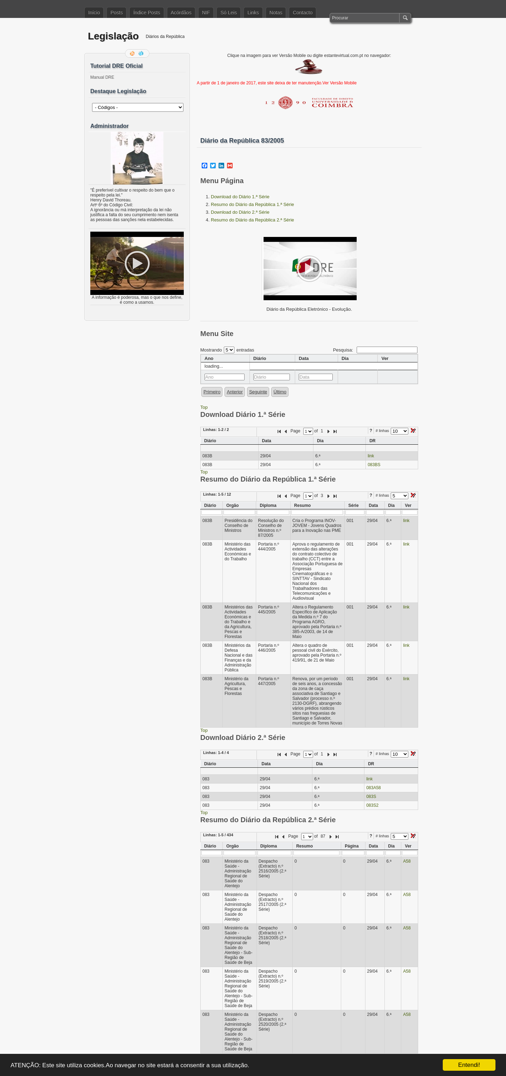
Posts (116, 12)
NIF (206, 12)
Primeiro (211, 391)
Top (204, 407)
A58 (406, 861)
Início (94, 12)
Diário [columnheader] (259, 358)
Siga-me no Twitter (141, 53)
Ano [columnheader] (209, 358)
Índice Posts (146, 12)
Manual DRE (102, 77)
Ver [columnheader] (384, 358)
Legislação (113, 36)
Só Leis (228, 12)
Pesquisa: (375, 350)
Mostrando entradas (227, 350)
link (371, 455)
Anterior (235, 391)
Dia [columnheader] (345, 358)
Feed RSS (132, 53)
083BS (374, 464)
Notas (276, 12)
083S (371, 796)
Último (279, 391)
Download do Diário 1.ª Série (240, 196)
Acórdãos (181, 12)
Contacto (302, 12)
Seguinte (258, 391)
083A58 (373, 787)
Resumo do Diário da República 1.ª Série (252, 204)
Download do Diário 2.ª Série (240, 212)
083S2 (372, 805)
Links (253, 12)
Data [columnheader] (304, 358)
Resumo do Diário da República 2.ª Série (252, 220)
